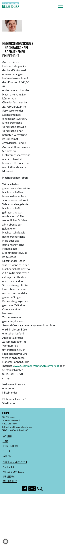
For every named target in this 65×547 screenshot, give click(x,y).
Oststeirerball (11, 446)
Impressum (9, 476)
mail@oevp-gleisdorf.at (21, 427)
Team (5, 441)
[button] (60, 6)
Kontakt (7, 455)
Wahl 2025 (9, 467)
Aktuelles (8, 436)
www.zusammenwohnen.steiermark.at (36, 365)
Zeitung (7, 451)
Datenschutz (10, 481)
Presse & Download (13, 471)
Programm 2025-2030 (15, 462)
